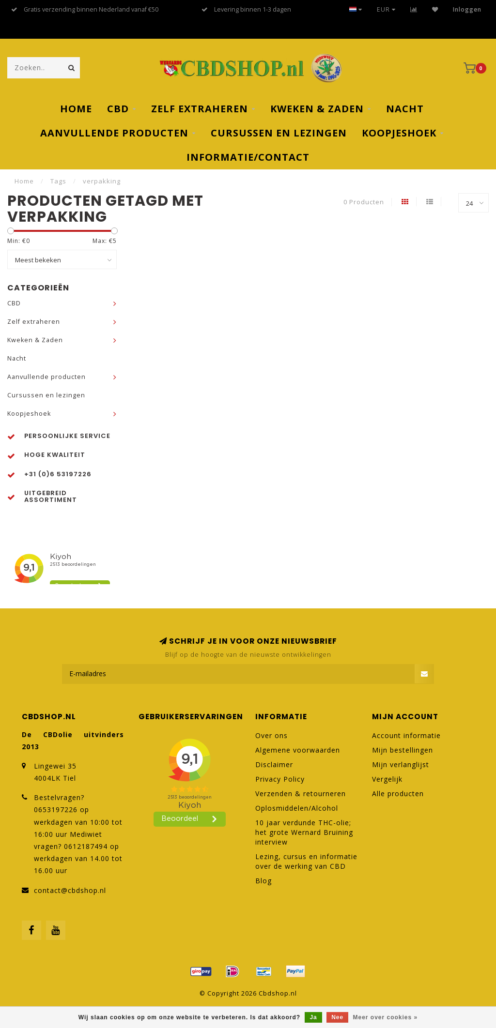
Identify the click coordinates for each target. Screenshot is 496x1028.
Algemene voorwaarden (297, 750)
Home (76, 108)
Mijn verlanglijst (400, 764)
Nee (337, 1017)
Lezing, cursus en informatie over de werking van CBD (306, 861)
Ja (313, 1017)
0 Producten (363, 202)
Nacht (405, 108)
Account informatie (406, 735)
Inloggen (467, 9)
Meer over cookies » (385, 1017)
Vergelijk (387, 779)
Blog (263, 880)
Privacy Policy (280, 779)
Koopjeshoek (399, 132)
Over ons (271, 735)
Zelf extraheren (199, 108)
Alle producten (398, 793)
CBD (118, 108)
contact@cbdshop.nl (70, 890)
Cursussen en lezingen (279, 132)
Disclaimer (274, 764)
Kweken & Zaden (317, 108)
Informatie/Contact (248, 157)
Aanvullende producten (114, 132)
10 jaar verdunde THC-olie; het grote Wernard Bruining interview (304, 832)
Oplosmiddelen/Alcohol (296, 808)
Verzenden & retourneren (300, 793)
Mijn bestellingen (402, 750)
